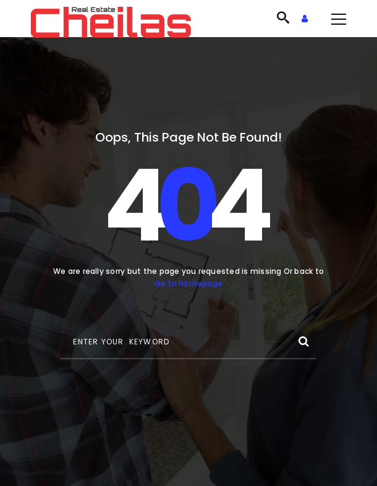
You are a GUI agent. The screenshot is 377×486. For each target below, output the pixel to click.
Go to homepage (188, 283)
